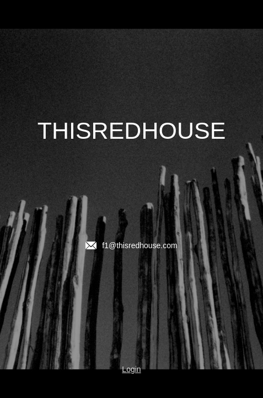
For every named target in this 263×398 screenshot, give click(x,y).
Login (131, 369)
